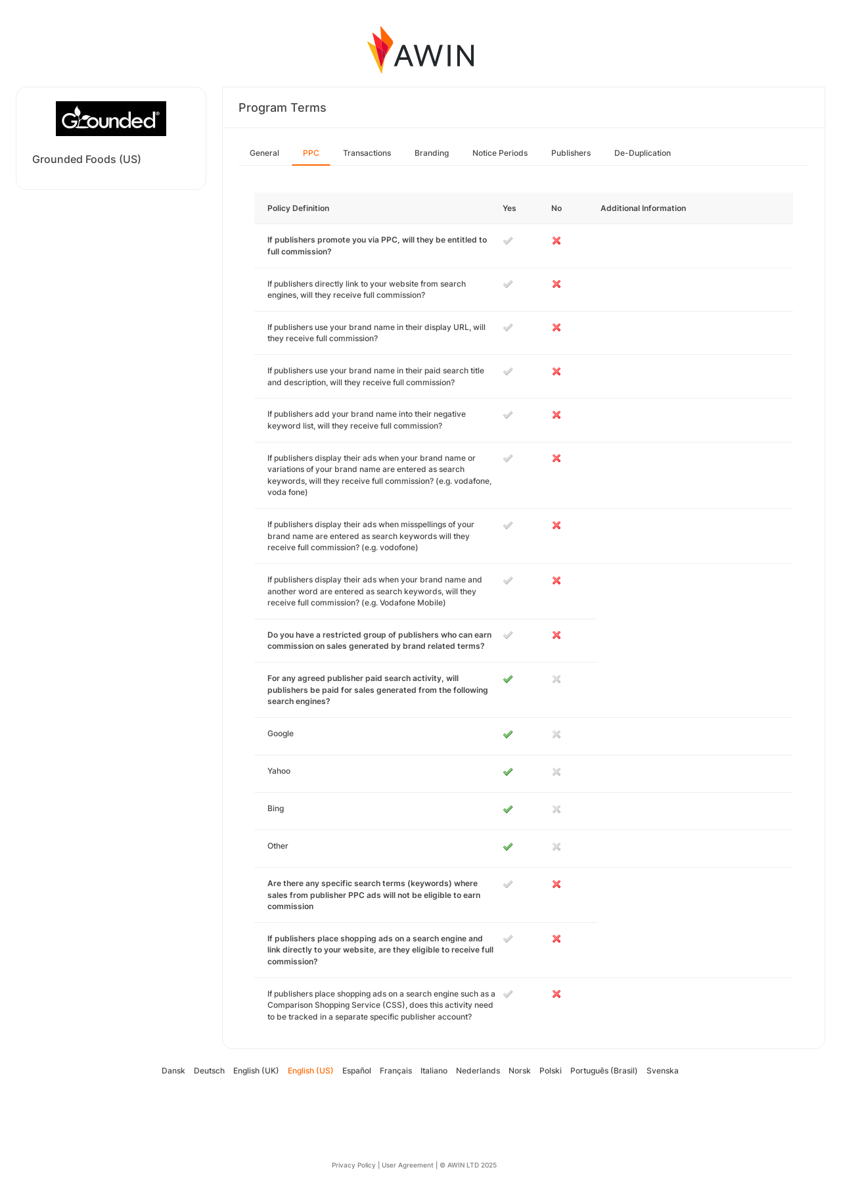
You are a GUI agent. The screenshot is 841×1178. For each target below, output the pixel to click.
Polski (550, 1070)
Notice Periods (500, 153)
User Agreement (408, 1165)
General (264, 153)
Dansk (173, 1070)
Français (396, 1070)
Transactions (367, 153)
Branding (432, 153)
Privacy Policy (354, 1165)
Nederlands (478, 1070)
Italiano (433, 1070)
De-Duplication (642, 153)
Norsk (520, 1070)
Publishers (571, 153)
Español (356, 1070)
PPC (311, 153)
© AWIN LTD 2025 (468, 1165)
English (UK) (256, 1070)
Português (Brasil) (604, 1070)
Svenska (663, 1070)
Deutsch (209, 1070)
